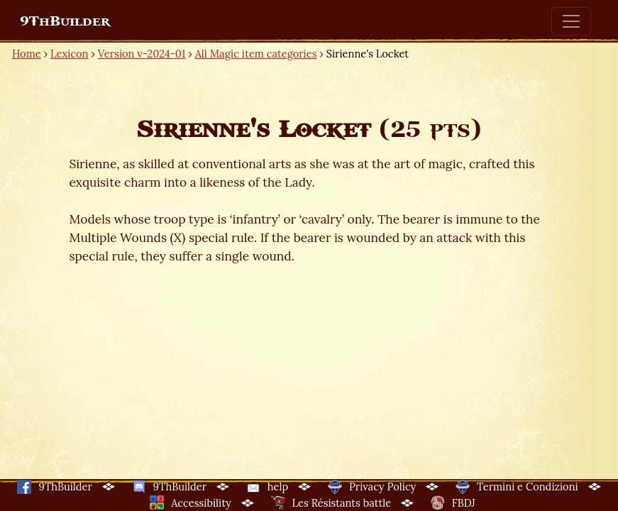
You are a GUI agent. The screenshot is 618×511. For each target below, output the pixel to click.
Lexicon (69, 53)
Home (26, 53)
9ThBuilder (65, 21)
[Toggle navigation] (571, 21)
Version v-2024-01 (141, 53)
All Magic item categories (256, 53)
